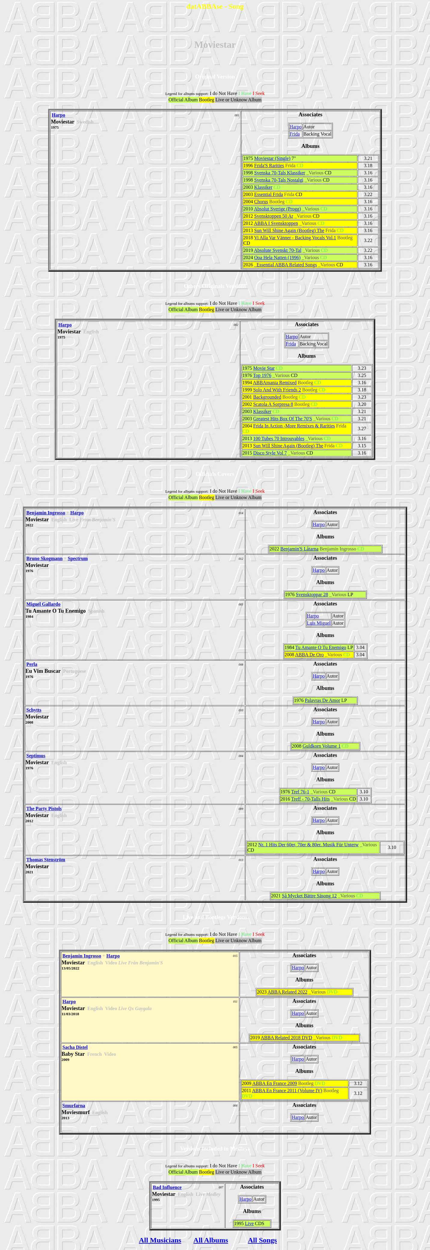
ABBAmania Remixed (274, 382)
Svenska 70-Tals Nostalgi (278, 179)
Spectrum (78, 558)
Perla (31, 664)
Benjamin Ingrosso (45, 512)
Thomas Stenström (45, 859)
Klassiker (263, 187)
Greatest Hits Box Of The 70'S (282, 418)
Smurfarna (74, 1105)
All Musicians (160, 1240)
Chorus (261, 201)
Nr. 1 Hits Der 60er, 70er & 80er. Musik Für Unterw (308, 844)
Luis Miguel (319, 623)
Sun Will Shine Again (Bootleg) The (289, 230)
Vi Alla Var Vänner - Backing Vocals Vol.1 (295, 237)
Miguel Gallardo (43, 604)
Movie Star (264, 368)
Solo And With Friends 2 (277, 389)
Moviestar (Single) (272, 158)
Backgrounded (267, 397)
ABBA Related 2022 (287, 991)
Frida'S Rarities (269, 165)
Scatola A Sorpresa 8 (273, 404)
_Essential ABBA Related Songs (285, 264)
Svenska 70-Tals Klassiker (279, 172)
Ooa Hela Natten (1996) (277, 257)
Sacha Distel (75, 1047)
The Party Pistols (44, 808)
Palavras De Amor (322, 700)
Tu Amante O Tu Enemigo (320, 647)
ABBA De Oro (309, 654)
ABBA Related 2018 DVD (286, 1037)
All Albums (210, 1240)
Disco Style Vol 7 (270, 452)
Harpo (58, 115)
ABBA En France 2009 (274, 1083)
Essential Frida (268, 194)
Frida (295, 133)
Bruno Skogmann (44, 558)
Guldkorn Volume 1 (322, 746)
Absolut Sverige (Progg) (277, 208)
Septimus (35, 755)
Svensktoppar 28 (312, 594)
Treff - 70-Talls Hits (310, 798)
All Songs (262, 1240)
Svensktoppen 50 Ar (273, 216)
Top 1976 (262, 375)
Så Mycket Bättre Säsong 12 (309, 895)
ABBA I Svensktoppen (276, 223)
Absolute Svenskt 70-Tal (277, 250)
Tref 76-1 (300, 791)
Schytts (33, 709)
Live (249, 1223)
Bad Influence (167, 1187)
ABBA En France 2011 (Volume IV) (287, 1090)
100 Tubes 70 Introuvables (278, 438)
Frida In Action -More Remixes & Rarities (294, 425)
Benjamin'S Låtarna (299, 548)
